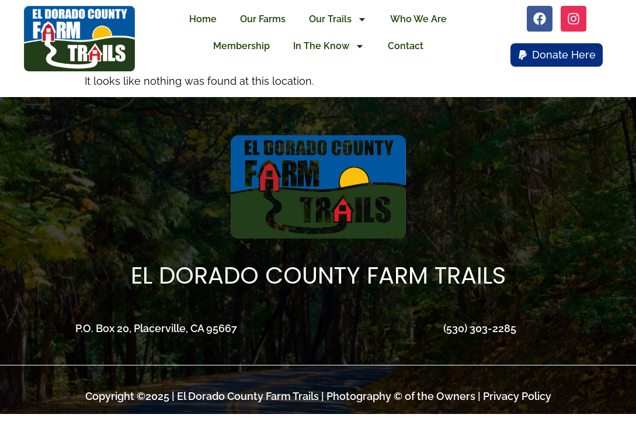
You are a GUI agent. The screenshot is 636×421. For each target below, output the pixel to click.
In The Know (328, 46)
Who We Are (418, 19)
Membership (241, 45)
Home (203, 19)
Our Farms (263, 19)
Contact (405, 45)
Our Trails (338, 19)
